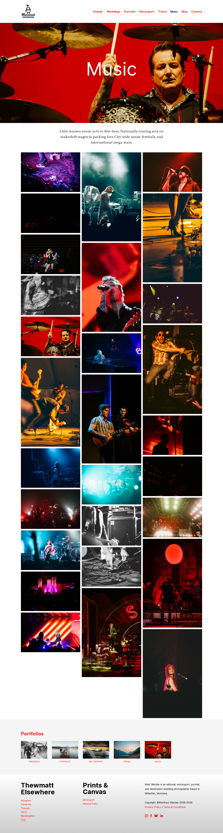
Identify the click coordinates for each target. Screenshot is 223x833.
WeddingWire (28, 816)
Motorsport (96, 761)
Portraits (65, 761)
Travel (127, 761)
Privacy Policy (153, 807)
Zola (23, 819)
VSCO (24, 812)
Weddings (34, 761)
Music (158, 761)
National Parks (90, 803)
